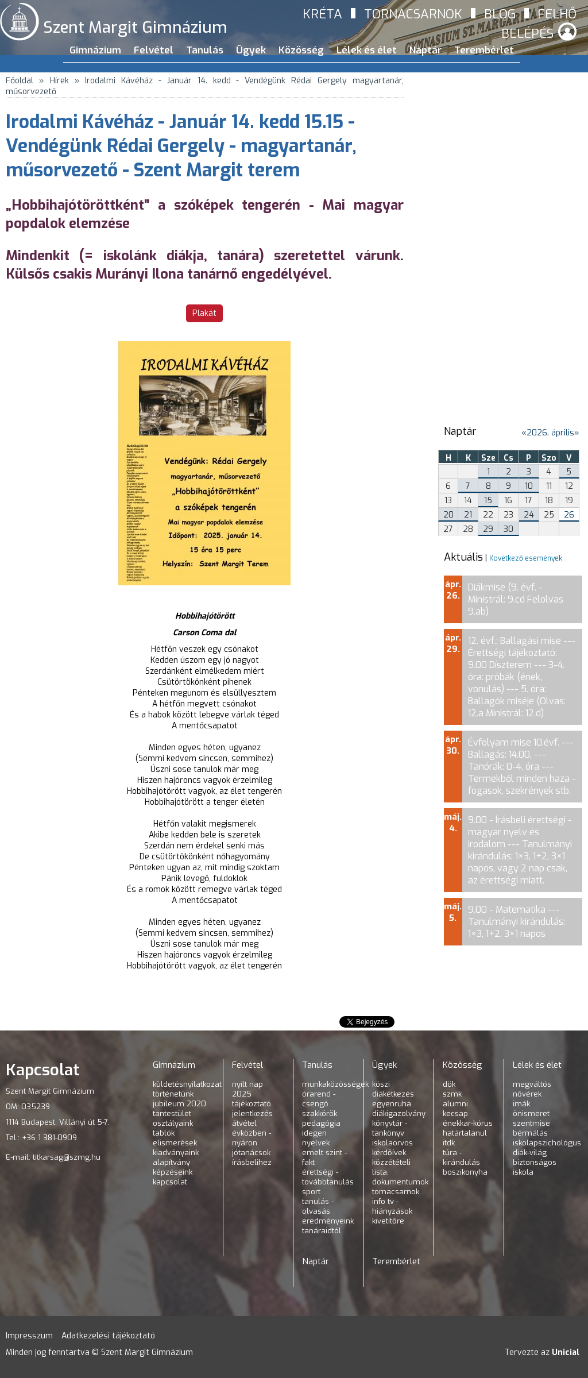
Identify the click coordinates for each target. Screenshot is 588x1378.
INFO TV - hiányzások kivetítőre (392, 1211)
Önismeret (531, 1113)
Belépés (527, 33)
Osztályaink (173, 1123)
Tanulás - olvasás (318, 1206)
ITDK (449, 1143)
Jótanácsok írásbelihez (252, 1157)
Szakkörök (319, 1113)
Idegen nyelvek (316, 1138)
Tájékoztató (251, 1104)
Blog (500, 14)
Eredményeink (328, 1221)
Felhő (557, 14)
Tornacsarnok (413, 14)
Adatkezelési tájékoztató (108, 1335)
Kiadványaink (176, 1152)
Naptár (425, 50)
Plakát (204, 313)
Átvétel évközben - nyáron (251, 1133)
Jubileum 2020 (179, 1104)
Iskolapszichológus (547, 1143)
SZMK (452, 1094)
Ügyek (251, 50)
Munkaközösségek (335, 1084)
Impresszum (29, 1335)
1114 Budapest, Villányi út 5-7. (57, 1122)
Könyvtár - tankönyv (389, 1128)
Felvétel (153, 50)
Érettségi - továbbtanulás (328, 1177)
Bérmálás (530, 1133)
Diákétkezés (393, 1094)
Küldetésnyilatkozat (187, 1084)
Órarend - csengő (318, 1099)
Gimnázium (95, 50)
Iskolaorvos (392, 1143)
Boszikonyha (465, 1172)
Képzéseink (172, 1172)
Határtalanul (465, 1133)
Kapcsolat (170, 1182)
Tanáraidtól (321, 1231)
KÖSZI (381, 1084)
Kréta (322, 14)
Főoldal (19, 80)
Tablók (164, 1133)
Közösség (301, 50)
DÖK (449, 1084)
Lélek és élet (366, 50)
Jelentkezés (252, 1113)
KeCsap (455, 1113)
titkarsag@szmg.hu (66, 1157)
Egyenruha (391, 1104)
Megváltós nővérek (532, 1089)
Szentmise (531, 1123)
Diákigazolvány (398, 1113)
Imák (521, 1104)
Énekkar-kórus (468, 1123)
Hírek (59, 80)
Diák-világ (530, 1152)
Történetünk (173, 1094)
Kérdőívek (389, 1152)
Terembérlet (484, 50)
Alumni (455, 1104)
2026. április (550, 432)
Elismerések (175, 1143)
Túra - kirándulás (461, 1157)
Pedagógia (321, 1123)
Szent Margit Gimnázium (135, 27)
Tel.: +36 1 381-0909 (41, 1137)
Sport (311, 1191)
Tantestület (172, 1113)
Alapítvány (171, 1162)
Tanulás (204, 50)
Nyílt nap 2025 (247, 1089)
